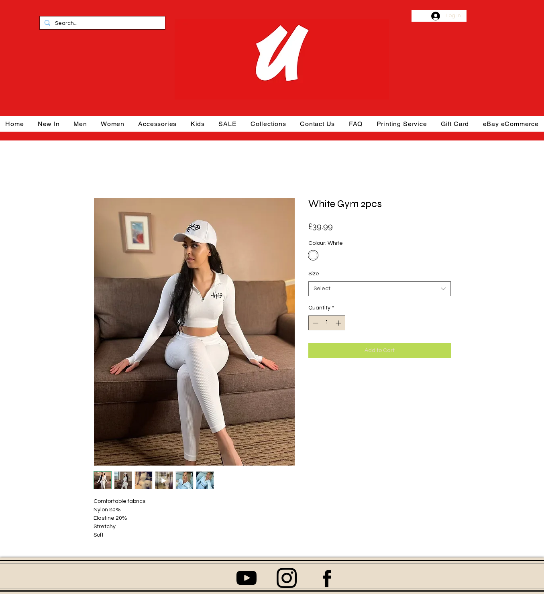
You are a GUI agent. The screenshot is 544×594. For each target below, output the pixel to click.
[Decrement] (315, 323)
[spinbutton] (327, 323)
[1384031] (287, 578)
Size (313, 274)
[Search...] (101, 23)
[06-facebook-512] (327, 578)
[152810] (246, 578)
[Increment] (339, 323)
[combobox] (379, 289)
